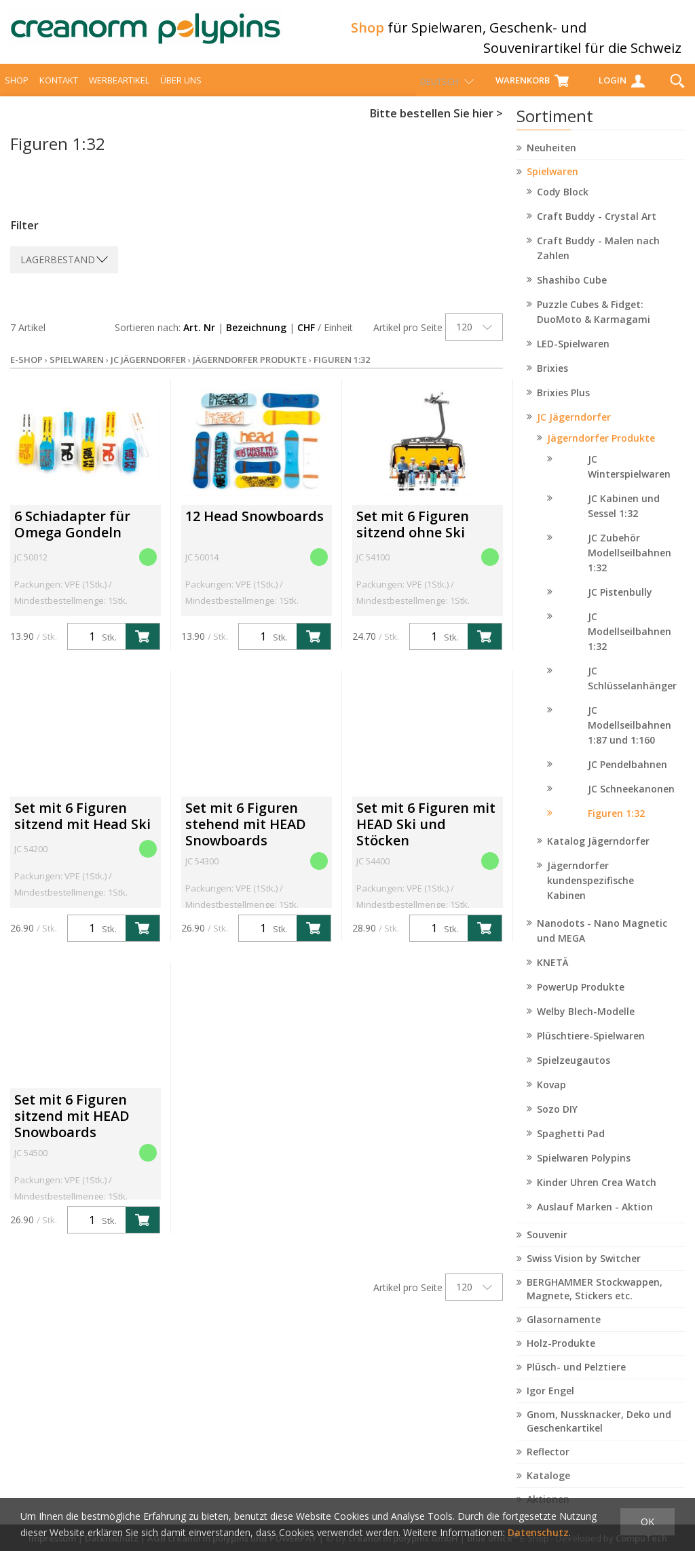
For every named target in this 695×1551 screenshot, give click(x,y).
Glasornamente (564, 1331)
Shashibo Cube (572, 292)
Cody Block (562, 203)
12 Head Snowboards (254, 528)
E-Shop (26, 372)
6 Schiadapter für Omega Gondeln (72, 536)
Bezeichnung (256, 339)
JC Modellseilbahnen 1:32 (629, 643)
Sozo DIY (557, 1121)
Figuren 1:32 (616, 825)
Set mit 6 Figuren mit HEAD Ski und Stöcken (425, 836)
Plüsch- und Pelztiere (576, 1379)
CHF (306, 339)
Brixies (552, 380)
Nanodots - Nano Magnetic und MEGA (602, 943)
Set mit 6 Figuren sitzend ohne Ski (412, 536)
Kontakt (58, 92)
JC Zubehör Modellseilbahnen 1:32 (629, 564)
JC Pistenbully (620, 604)
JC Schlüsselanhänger (632, 690)
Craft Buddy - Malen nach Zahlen (598, 260)
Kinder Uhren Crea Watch (596, 1194)
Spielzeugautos (573, 1072)
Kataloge (548, 1487)
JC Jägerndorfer (574, 429)
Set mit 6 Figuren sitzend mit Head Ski (82, 828)
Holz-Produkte (561, 1355)
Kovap (551, 1096)
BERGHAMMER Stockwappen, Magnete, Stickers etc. (594, 1301)
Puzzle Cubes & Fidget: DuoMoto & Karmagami (593, 324)
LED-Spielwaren (573, 355)
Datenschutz (538, 1532)
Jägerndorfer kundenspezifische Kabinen (590, 892)
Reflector (548, 1463)
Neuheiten (551, 159)
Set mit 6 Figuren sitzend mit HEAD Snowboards (72, 1128)
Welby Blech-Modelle (586, 1023)
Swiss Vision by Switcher (584, 1270)
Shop (17, 92)
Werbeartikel (119, 92)
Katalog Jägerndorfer (598, 853)
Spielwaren (552, 183)
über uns (181, 92)
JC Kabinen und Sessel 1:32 (624, 518)
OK (647, 1521)
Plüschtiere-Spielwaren (591, 1047)
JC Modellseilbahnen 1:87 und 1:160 (629, 737)
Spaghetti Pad (571, 1145)
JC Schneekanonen (631, 800)
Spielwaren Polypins (584, 1170)
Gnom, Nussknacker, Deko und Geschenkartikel (599, 1433)
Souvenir (547, 1246)
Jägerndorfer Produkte (601, 450)
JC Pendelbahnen (627, 776)
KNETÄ (553, 974)
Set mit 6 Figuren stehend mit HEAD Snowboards (245, 836)
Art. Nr (199, 339)
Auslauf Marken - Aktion (595, 1218)
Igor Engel (550, 1402)
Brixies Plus (563, 404)
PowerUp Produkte (580, 999)
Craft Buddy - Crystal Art (596, 228)
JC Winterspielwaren (629, 479)
